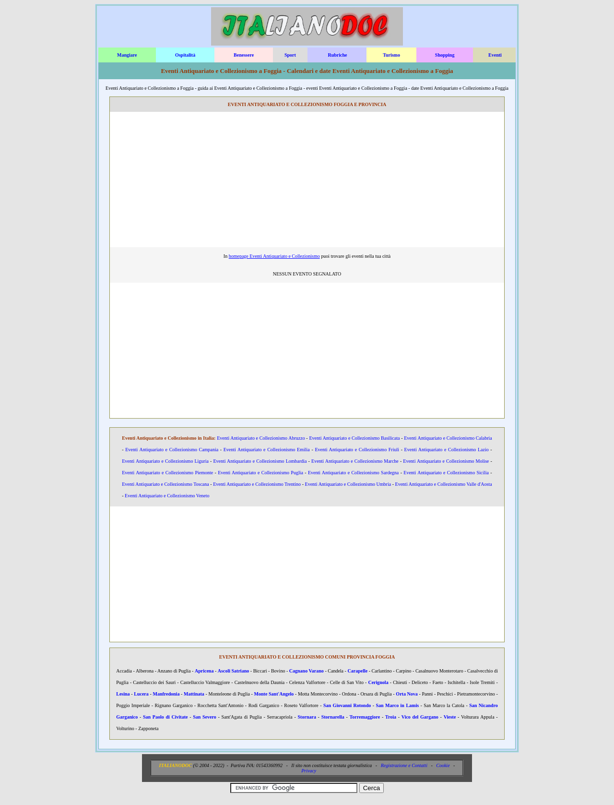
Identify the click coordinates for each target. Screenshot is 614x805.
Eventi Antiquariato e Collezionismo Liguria (165, 461)
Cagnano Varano (306, 670)
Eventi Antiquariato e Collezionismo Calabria (448, 438)
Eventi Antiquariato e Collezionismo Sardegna (353, 472)
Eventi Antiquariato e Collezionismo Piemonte (167, 472)
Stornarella (332, 717)
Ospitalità (185, 55)
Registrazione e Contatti (404, 765)
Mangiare (127, 55)
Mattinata (194, 694)
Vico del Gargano (419, 717)
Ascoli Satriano (233, 670)
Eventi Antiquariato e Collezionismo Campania (171, 449)
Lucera (141, 694)
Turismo (391, 55)
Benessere (244, 55)
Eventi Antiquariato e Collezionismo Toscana (165, 484)
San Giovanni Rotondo (347, 705)
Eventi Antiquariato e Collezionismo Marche (355, 461)
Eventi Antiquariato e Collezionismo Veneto (167, 495)
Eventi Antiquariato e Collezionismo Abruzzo (261, 438)
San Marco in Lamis (397, 705)
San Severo (204, 717)
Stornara (307, 717)
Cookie (442, 765)
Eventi (495, 55)
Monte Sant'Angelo (274, 694)
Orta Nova (406, 694)
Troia (390, 717)
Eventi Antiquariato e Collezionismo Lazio (446, 449)
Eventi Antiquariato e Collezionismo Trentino (257, 484)
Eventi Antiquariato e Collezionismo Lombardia (260, 461)
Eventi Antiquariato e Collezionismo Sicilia (446, 472)
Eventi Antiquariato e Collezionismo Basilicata (354, 438)
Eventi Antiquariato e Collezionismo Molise (446, 461)
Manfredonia (166, 694)
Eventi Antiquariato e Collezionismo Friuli (357, 449)
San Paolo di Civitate (165, 717)
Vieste (450, 717)
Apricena (204, 670)
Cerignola (378, 682)
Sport (290, 55)
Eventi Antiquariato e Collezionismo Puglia (260, 472)
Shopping (445, 55)
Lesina (123, 694)
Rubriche (337, 55)
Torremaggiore (365, 717)
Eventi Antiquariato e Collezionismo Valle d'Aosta (443, 484)
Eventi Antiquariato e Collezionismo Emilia (267, 449)
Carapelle (358, 670)
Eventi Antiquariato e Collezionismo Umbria (348, 484)
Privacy (308, 770)
